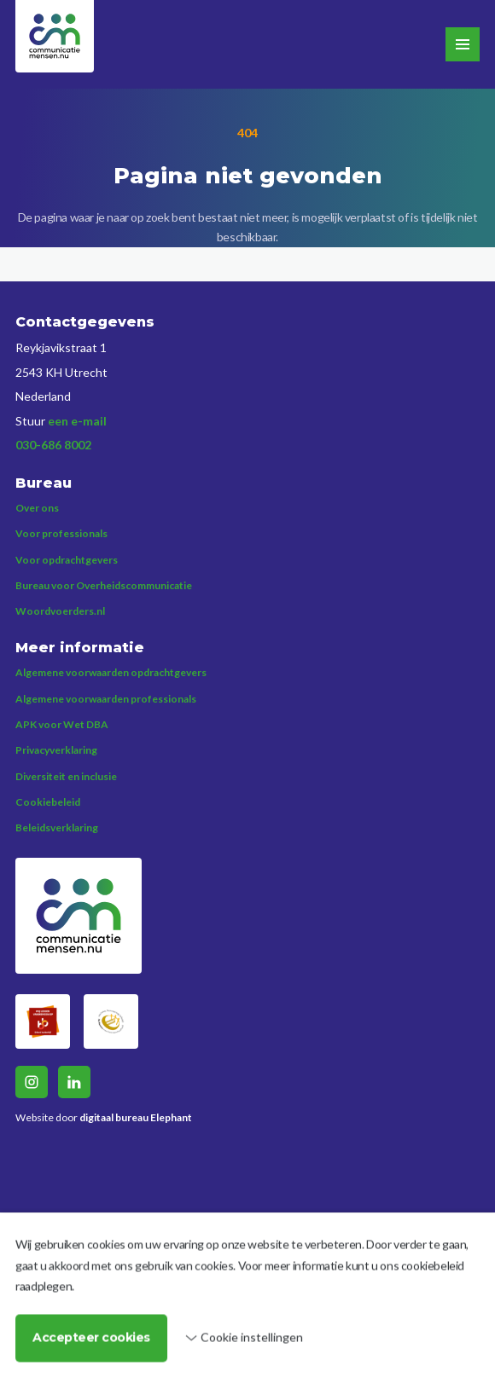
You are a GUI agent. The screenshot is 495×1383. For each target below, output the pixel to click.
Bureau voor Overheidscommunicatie (103, 585)
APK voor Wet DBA (61, 724)
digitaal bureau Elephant (135, 1117)
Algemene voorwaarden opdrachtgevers (111, 672)
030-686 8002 (53, 444)
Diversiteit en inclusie (66, 776)
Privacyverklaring (56, 750)
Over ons (37, 507)
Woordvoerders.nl (60, 611)
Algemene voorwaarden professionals (105, 698)
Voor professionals (61, 533)
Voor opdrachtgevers (66, 559)
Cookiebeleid (47, 802)
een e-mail (77, 421)
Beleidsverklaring (56, 827)
